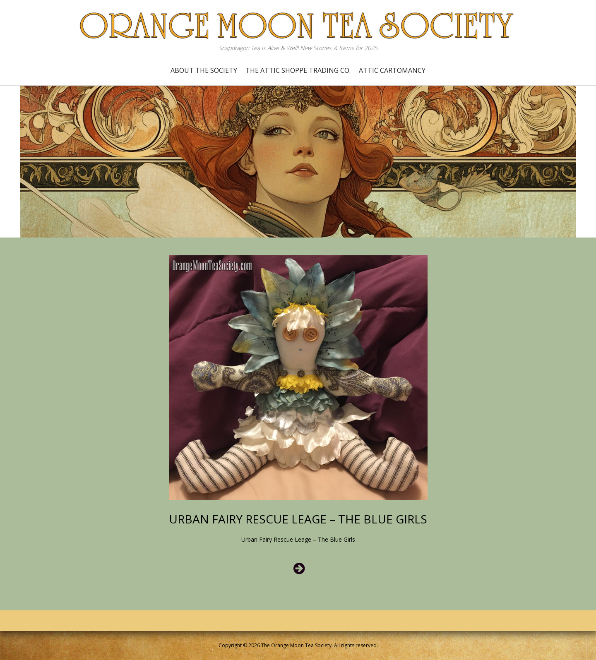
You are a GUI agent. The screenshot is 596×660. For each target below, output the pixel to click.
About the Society (204, 70)
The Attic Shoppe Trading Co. (298, 70)
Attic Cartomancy (392, 70)
